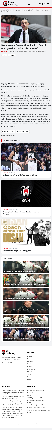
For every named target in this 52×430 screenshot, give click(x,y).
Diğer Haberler (31, 369)
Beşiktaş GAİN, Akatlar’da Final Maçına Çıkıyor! (20, 175)
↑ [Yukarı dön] (0, 429)
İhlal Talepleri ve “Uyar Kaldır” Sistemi (37, 398)
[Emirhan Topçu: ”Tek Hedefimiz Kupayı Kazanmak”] (26, 267)
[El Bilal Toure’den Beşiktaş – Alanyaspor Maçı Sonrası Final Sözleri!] (26, 280)
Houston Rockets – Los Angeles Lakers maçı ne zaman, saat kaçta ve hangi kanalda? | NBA (13, 415)
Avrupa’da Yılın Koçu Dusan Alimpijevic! (17, 251)
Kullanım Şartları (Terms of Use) (36, 407)
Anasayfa (4, 10)
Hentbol (29, 366)
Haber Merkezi (10, 135)
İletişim (29, 395)
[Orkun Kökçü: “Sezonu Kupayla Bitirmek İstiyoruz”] (26, 294)
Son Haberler (31, 356)
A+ (5, 55)
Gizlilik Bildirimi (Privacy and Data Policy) (38, 410)
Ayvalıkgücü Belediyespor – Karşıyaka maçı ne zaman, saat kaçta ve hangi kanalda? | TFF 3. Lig (12, 402)
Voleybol (29, 364)
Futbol (29, 359)
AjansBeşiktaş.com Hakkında (35, 390)
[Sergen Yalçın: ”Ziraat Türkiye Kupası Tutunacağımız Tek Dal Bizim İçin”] (26, 307)
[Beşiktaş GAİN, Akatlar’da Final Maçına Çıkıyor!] (26, 334)
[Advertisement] (26, 69)
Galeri (29, 379)
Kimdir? (29, 371)
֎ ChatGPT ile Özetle (8, 131)
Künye (29, 412)
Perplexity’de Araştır (23, 131)
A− (2, 55)
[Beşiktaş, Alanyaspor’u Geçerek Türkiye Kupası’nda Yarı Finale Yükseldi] (26, 321)
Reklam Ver (30, 393)
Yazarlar (29, 377)
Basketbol (11, 10)
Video (29, 374)
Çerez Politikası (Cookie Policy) (36, 405)
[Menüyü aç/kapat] (29, 4)
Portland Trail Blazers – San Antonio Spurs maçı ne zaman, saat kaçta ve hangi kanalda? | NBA (12, 409)
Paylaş (11, 55)
